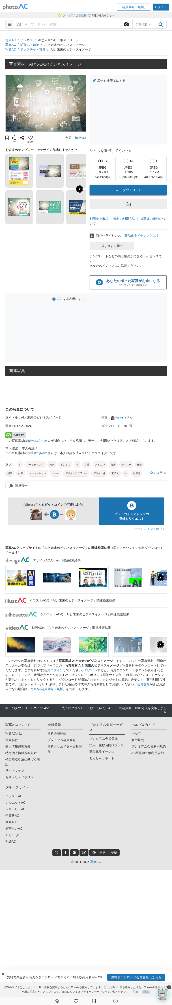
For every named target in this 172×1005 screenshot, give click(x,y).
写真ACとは (13, 733)
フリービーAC (15, 809)
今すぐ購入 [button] (112, 246)
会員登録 (143, 684)
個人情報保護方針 (17, 746)
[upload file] (126, 24)
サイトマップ (14, 770)
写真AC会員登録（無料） (48, 689)
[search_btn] (160, 24)
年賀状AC (12, 815)
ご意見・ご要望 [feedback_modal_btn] (104, 852)
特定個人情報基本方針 (21, 753)
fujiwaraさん (35, 440)
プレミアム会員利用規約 (148, 746)
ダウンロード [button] (128, 190)
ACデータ (12, 835)
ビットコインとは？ (149, 529)
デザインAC (13, 828)
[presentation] (160, 577)
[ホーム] (57, 1001)
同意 (146, 991)
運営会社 (11, 740)
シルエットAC (15, 802)
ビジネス (26, 40)
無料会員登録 (56, 733)
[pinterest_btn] (74, 852)
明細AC (10, 841)
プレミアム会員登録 (61, 740)
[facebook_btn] (65, 852)
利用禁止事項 (99, 219)
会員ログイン (53, 670)
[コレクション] (94, 1001)
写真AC (10, 40)
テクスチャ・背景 (32, 49)
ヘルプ (136, 733)
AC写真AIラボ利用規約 (147, 753)
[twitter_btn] (56, 852)
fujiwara (80, 137)
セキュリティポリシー (21, 777)
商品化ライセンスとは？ (142, 235)
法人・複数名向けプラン (106, 745)
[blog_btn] (84, 852)
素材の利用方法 (124, 219)
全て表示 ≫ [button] (158, 473)
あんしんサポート (101, 758)
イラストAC (13, 796)
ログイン (91, 670)
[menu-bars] (9, 24)
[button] (134, 7)
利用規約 (137, 740)
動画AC (10, 822)
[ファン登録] (76, 1001)
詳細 (135, 991)
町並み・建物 (29, 45)
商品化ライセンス (101, 751)
